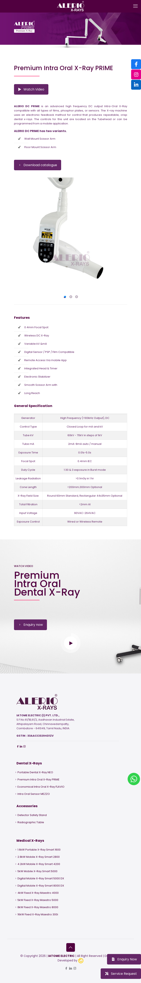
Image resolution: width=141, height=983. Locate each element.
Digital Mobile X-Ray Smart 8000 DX (40, 886)
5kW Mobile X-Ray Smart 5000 (37, 871)
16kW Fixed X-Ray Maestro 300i (37, 914)
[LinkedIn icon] (70, 968)
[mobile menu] (135, 6)
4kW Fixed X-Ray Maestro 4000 (38, 893)
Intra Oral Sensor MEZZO (33, 794)
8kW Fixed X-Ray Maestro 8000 (37, 907)
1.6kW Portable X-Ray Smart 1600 (39, 850)
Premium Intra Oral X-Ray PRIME (38, 779)
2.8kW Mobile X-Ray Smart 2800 (38, 857)
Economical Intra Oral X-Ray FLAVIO (40, 787)
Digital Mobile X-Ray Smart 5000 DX (40, 878)
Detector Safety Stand (32, 815)
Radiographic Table (30, 822)
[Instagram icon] (74, 968)
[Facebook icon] (66, 968)
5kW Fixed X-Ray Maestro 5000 (37, 900)
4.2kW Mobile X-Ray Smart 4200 (38, 864)
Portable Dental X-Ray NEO (35, 772)
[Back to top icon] (70, 947)
